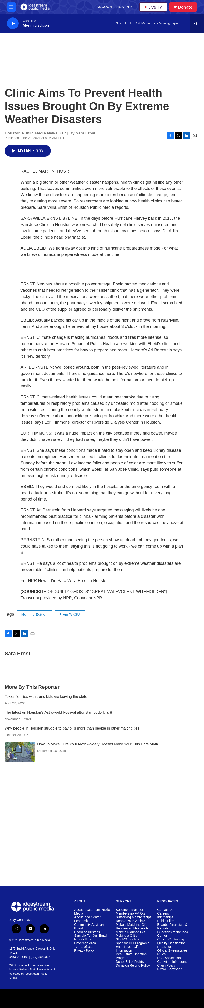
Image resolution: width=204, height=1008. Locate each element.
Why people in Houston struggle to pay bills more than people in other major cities (72, 728)
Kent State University (36, 969)
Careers (163, 913)
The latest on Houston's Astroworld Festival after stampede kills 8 (58, 712)
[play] (13, 23)
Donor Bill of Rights (130, 961)
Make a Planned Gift (130, 932)
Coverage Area (85, 943)
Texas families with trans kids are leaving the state (46, 697)
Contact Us (165, 910)
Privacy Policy (84, 950)
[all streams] (197, 23)
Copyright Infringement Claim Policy (173, 963)
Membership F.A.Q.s (130, 913)
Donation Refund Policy (133, 965)
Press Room (166, 947)
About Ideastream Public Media (92, 911)
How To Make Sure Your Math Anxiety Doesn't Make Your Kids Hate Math (97, 744)
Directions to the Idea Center (172, 934)
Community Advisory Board (89, 926)
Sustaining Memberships (133, 917)
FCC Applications (169, 958)
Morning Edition (34, 614)
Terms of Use (83, 947)
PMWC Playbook (169, 969)
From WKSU (70, 614)
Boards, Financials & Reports (172, 926)
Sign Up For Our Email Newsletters (90, 937)
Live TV (153, 7)
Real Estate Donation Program (131, 956)
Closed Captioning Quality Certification (171, 941)
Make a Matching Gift (131, 924)
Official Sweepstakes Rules (172, 952)
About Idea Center (87, 917)
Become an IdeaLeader (133, 928)
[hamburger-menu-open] (11, 7)
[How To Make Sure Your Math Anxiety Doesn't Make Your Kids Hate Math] (20, 752)
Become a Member (129, 910)
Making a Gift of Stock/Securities (127, 937)
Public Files (165, 921)
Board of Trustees (87, 932)
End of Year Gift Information (127, 948)
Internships (165, 917)
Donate (185, 7)
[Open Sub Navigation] (132, 7)
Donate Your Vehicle (130, 921)
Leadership (82, 921)
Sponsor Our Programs (132, 943)
